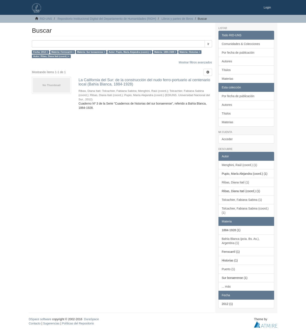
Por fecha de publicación (238, 52)
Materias (227, 78)
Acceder (227, 139)
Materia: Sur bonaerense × (91, 52)
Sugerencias (51, 323)
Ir (208, 44)
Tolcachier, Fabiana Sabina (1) (242, 199)
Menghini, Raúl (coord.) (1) (239, 165)
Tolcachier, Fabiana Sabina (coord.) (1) (245, 210)
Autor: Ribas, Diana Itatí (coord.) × (51, 56)
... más (226, 286)
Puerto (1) (228, 269)
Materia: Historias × (190, 52)
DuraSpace (91, 319)
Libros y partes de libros (177, 18)
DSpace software (40, 319)
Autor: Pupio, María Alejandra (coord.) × (130, 52)
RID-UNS (46, 18)
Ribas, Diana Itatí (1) (235, 182)
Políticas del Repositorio (78, 323)
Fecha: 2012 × (40, 52)
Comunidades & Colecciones (241, 44)
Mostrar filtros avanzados (195, 62)
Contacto (35, 323)
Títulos (226, 70)
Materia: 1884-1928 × (165, 52)
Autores (227, 61)
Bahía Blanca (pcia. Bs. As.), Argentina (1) (240, 241)
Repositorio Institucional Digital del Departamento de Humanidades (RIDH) (107, 18)
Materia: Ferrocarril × (62, 52)
